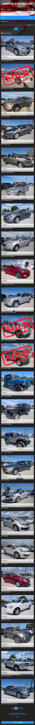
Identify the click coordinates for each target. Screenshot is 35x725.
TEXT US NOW (17, 722)
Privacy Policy (15, 714)
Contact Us (9, 714)
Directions (21, 714)
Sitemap (26, 714)
